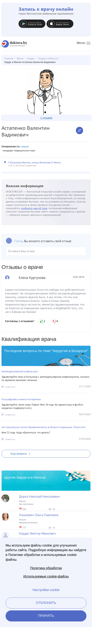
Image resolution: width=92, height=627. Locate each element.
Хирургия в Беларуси (69, 350)
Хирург (25, 146)
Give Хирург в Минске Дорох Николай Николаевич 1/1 (20, 509)
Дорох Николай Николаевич (39, 496)
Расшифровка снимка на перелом (21, 399)
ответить (10, 386)
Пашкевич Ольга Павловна (38, 515)
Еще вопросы (21, 453)
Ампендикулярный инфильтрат (19, 371)
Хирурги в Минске (31, 477)
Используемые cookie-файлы (46, 576)
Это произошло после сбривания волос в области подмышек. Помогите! (43, 427)
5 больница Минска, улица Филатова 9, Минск (34, 162)
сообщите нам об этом (34, 208)
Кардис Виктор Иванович (37, 533)
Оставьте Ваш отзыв (46, 251)
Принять (46, 616)
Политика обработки (46, 568)
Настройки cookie (45, 590)
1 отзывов (46, 117)
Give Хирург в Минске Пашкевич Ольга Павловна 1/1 (20, 527)
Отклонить (46, 603)
